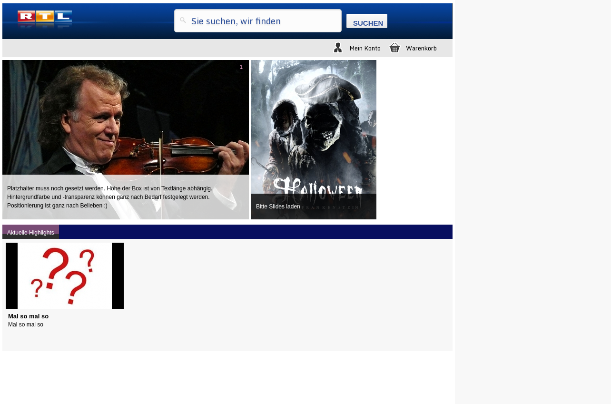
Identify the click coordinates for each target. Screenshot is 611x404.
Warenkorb (412, 46)
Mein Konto (356, 46)
